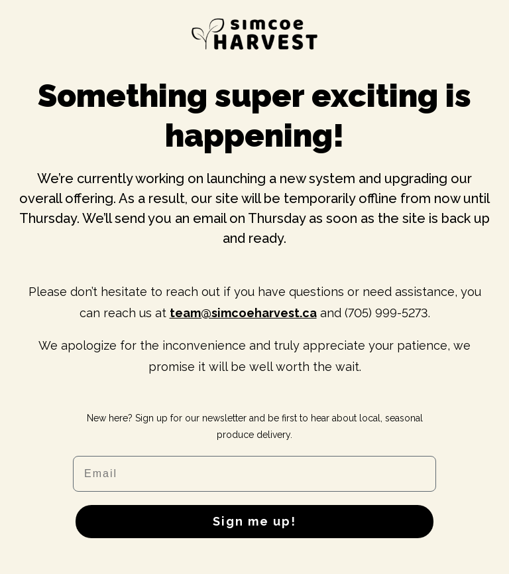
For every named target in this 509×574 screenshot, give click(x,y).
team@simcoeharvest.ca (243, 313)
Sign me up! (254, 521)
